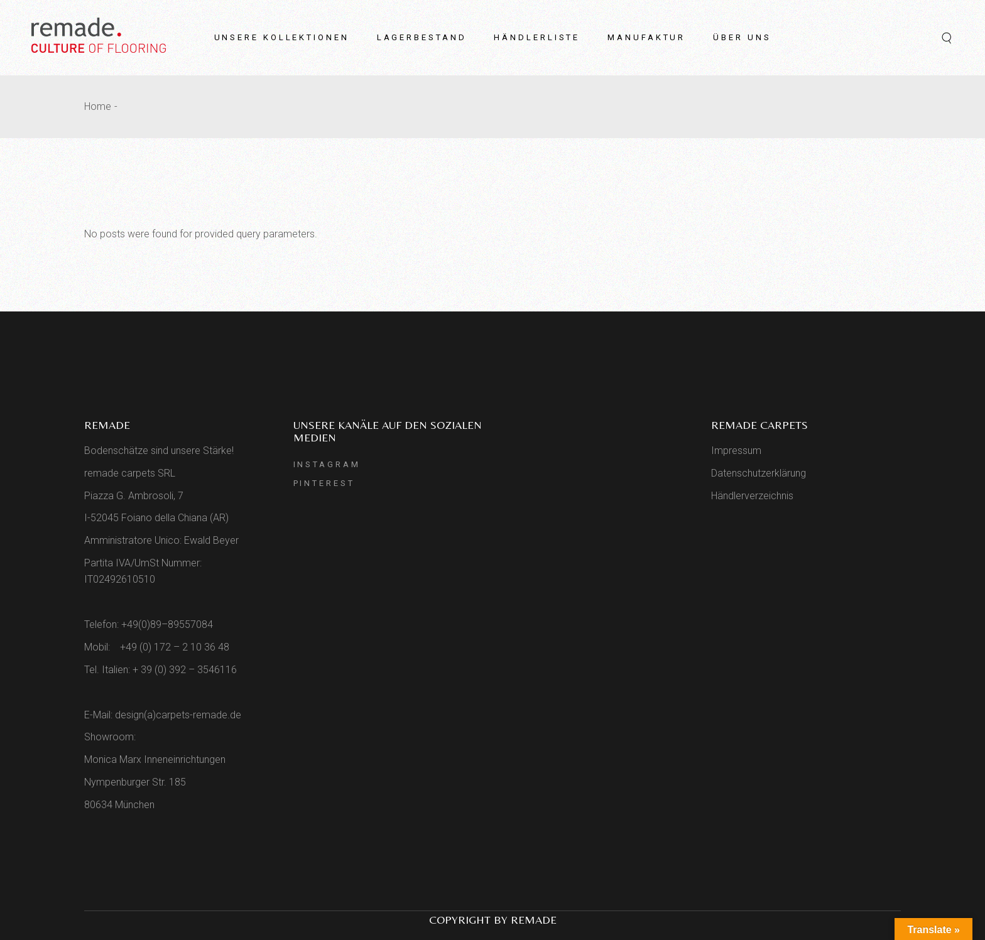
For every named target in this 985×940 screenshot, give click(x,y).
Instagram (327, 464)
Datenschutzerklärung (758, 473)
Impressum (736, 450)
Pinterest (324, 483)
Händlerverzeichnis (752, 496)
